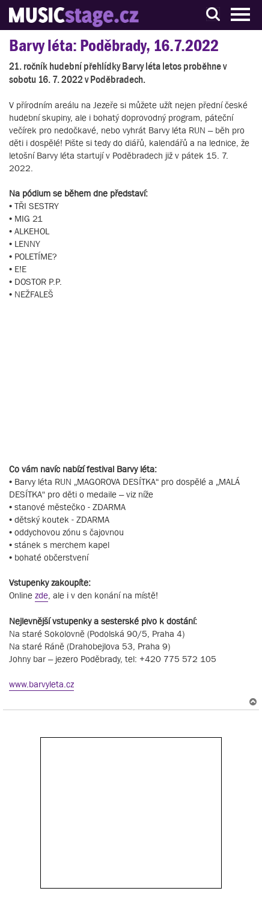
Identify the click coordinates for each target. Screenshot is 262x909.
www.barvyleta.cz (41, 684)
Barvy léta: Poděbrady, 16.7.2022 (114, 45)
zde (41, 595)
